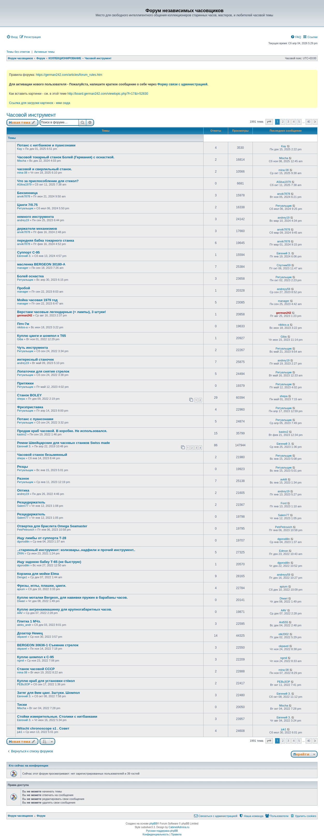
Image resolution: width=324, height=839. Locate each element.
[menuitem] (12, 37)
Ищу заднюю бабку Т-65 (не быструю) (49, 562)
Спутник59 (284, 265)
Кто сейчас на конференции (28, 765)
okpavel (22, 636)
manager (22, 267)
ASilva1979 (24, 184)
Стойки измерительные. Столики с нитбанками (57, 716)
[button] (269, 122)
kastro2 (21, 434)
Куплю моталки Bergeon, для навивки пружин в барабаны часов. (72, 597)
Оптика (23, 490)
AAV (20, 612)
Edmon (283, 550)
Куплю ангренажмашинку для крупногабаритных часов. (64, 609)
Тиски (22, 705)
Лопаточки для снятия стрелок (43, 371)
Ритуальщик (25, 208)
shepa (21, 398)
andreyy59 (283, 289)
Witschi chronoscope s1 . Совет (43, 728)
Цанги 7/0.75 (27, 205)
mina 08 (22, 172)
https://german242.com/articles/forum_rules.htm (69, 75)
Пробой (23, 288)
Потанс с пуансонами (35, 419)
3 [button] (288, 121)
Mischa (21, 160)
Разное (23, 478)
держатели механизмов (37, 229)
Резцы (22, 467)
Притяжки (25, 383)
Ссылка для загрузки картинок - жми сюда (39, 103)
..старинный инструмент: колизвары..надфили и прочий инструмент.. (76, 550)
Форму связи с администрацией (182, 84)
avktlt (283, 479)
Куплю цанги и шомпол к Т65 (41, 336)
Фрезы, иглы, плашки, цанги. (41, 586)
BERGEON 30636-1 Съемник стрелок (47, 645)
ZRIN (20, 553)
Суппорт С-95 (28, 252)
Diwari (21, 601)
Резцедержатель (31, 502)
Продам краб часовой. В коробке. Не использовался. (62, 431)
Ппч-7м (23, 324)
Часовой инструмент (31, 115)
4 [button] (293, 121)
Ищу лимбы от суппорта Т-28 (41, 538)
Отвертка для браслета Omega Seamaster (52, 526)
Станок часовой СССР (36, 669)
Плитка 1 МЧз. (29, 621)
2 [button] (283, 121)
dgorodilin (23, 541)
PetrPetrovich (25, 529)
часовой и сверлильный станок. (44, 169)
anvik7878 (23, 196)
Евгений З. (24, 255)
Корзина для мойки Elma (38, 574)
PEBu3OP (23, 684)
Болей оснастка (30, 276)
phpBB (153, 823)
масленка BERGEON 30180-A (41, 264)
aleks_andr (24, 624)
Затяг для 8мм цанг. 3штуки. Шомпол (48, 693)
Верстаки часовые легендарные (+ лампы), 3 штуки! (61, 312)
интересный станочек (35, 359)
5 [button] (299, 121)
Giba (20, 339)
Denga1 (22, 577)
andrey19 (23, 220)
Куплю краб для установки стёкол (46, 681)
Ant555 (283, 622)
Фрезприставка (30, 407)
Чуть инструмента (32, 348)
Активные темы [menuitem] (44, 51)
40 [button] (308, 121)
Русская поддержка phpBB (162, 830)
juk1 (19, 731)
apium (21, 589)
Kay (19, 148)
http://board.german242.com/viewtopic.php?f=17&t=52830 (107, 93)
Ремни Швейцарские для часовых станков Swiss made (63, 443)
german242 (24, 315)
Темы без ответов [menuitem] (18, 51)
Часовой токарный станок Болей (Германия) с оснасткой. (65, 157)
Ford (284, 503)
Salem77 (22, 505)
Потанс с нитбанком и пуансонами (46, 145)
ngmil (20, 660)
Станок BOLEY (29, 395)
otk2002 (283, 634)
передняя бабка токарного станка (45, 240)
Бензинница (27, 193)
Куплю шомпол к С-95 (35, 657)
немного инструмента (35, 217)
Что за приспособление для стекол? (48, 181)
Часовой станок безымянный (42, 455)
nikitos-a (22, 327)
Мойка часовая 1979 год (37, 300)
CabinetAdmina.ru (179, 827)
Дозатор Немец (30, 633)
